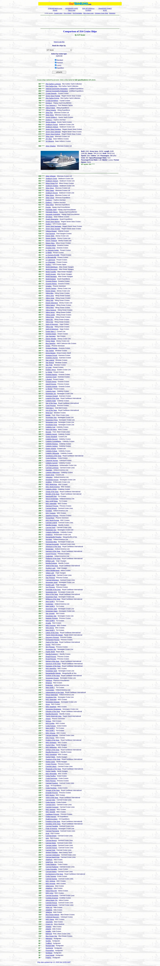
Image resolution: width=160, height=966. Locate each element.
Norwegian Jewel (52, 582)
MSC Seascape (51, 699)
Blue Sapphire (50, 343)
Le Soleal (49, 372)
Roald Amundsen (52, 819)
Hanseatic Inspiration (53, 214)
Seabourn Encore (52, 193)
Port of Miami (68, 13)
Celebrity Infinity (51, 489)
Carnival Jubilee (51, 845)
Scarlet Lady (50, 585)
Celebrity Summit (52, 463)
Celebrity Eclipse (51, 451)
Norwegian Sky (51, 649)
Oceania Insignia (51, 386)
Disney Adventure (52, 303)
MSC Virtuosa (50, 733)
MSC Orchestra (51, 742)
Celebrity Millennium (53, 472)
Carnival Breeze (51, 840)
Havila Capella (51, 771)
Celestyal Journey (52, 460)
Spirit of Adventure (52, 329)
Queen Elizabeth (51, 437)
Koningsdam (50, 690)
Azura (48, 704)
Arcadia (48, 623)
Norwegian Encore (52, 480)
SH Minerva (50, 141)
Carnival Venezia (51, 905)
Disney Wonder (51, 339)
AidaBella (49, 910)
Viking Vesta (50, 298)
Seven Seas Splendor (53, 132)
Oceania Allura (51, 245)
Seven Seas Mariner (53, 221)
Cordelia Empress (52, 898)
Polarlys (48, 957)
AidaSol (48, 929)
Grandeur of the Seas (53, 824)
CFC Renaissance (52, 465)
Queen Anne (50, 475)
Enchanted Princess (53, 640)
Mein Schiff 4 (50, 601)
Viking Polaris (50, 108)
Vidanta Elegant (51, 231)
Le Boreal (49, 389)
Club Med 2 (50, 408)
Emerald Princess (52, 793)
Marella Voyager (51, 525)
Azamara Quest (51, 377)
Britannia (49, 683)
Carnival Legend (51, 523)
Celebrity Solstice (52, 446)
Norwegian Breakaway (53, 709)
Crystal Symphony (52, 100)
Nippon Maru (50, 243)
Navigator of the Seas (53, 666)
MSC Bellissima (51, 747)
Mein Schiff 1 (50, 730)
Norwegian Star (51, 616)
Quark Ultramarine (52, 219)
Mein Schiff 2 (50, 728)
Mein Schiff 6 (50, 621)
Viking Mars (50, 307)
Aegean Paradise (52, 852)
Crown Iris (49, 924)
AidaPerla (49, 860)
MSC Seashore (51, 707)
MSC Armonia (50, 883)
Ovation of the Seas (52, 740)
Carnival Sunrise (51, 879)
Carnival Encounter (52, 544)
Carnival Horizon (51, 848)
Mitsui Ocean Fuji (52, 183)
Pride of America (51, 828)
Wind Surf (49, 413)
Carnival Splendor (52, 735)
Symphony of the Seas (53, 456)
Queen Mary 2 (51, 331)
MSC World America (53, 487)
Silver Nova (50, 115)
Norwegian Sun (51, 530)
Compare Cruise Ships (101, 13)
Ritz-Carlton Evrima (52, 98)
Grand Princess (51, 554)
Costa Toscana (51, 876)
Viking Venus (50, 312)
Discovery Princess (52, 637)
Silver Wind (50, 205)
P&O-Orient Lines (88, 13)
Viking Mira (49, 293)
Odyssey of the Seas (53, 711)
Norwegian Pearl (51, 597)
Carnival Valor (50, 800)
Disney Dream (51, 291)
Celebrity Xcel (50, 427)
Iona (47, 838)
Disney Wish (50, 236)
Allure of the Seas (52, 594)
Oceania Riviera (51, 281)
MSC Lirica (49, 893)
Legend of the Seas (52, 398)
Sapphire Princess (52, 515)
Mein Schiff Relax (52, 501)
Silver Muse (50, 195)
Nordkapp (49, 953)
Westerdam (50, 549)
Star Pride (49, 365)
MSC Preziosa (51, 625)
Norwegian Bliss (51, 542)
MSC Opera (50, 919)
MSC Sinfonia (50, 881)
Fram (47, 785)
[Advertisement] (80, 22)
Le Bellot (49, 252)
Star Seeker (50, 351)
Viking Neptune (51, 310)
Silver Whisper (51, 176)
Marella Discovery (52, 714)
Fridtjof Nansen (51, 816)
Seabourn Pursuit (52, 124)
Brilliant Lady (50, 561)
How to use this (59, 42)
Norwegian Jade (51, 609)
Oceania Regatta (51, 348)
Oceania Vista (50, 248)
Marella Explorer (51, 563)
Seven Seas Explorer (53, 134)
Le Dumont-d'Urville (52, 255)
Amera (48, 346)
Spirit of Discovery (52, 324)
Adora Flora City (51, 891)
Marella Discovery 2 (52, 752)
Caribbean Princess (52, 814)
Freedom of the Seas (53, 821)
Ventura (48, 721)
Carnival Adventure (52, 580)
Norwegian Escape (52, 678)
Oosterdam (49, 604)
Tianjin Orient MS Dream (54, 635)
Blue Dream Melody (52, 915)
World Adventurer (52, 267)
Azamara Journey (52, 358)
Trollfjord (49, 943)
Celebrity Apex (51, 391)
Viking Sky (49, 319)
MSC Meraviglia (51, 774)
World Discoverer (52, 269)
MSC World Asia (51, 484)
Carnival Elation (51, 871)
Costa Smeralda (51, 869)
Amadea (48, 286)
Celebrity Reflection (52, 532)
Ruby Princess (51, 781)
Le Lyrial (48, 367)
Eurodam (49, 511)
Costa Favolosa (51, 788)
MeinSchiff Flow (51, 496)
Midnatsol (49, 938)
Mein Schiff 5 (50, 630)
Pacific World (50, 652)
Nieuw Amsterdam (52, 499)
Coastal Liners (58, 13)
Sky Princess (50, 647)
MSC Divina (50, 628)
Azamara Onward (52, 396)
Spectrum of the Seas (53, 664)
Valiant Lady (50, 573)
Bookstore (112, 13)
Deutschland (50, 518)
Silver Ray (49, 112)
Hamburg (49, 680)
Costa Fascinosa (51, 778)
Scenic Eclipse (51, 122)
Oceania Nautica (51, 374)
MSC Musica (50, 795)
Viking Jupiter (50, 315)
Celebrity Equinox (52, 444)
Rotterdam (49, 685)
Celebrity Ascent (51, 434)
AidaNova (49, 888)
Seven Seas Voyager (53, 229)
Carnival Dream (51, 836)
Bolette (48, 415)
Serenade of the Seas (53, 589)
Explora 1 (49, 202)
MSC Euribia (50, 723)
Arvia (47, 833)
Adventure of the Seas (53, 546)
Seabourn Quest (51, 178)
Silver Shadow (51, 146)
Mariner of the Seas (52, 661)
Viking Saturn (50, 305)
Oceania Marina (51, 284)
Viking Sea (49, 322)
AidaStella (49, 922)
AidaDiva (49, 912)
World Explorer (51, 279)
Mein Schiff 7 (50, 687)
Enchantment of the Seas (54, 874)
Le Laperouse (50, 260)
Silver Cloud (50, 198)
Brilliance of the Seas (53, 599)
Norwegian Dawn (52, 611)
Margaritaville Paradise (53, 537)
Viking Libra (50, 296)
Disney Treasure (51, 241)
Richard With (50, 946)
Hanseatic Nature (52, 212)
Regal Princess (51, 656)
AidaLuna (49, 907)
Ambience (49, 534)
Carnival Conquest (52, 807)
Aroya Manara (50, 353)
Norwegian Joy (51, 393)
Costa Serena (50, 802)
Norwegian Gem (51, 592)
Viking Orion (50, 317)
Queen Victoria (51, 448)
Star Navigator (51, 336)
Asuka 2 (48, 264)
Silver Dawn (50, 190)
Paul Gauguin (50, 233)
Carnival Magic (51, 843)
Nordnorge (49, 948)
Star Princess (50, 578)
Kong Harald (50, 955)
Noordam (49, 539)
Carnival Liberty (51, 766)
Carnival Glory (51, 805)
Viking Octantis (51, 110)
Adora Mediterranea (52, 570)
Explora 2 (49, 200)
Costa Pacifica (51, 776)
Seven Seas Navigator (53, 226)
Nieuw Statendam (52, 695)
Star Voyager (50, 613)
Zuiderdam (49, 556)
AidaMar (48, 926)
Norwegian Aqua (51, 425)
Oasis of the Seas (52, 642)
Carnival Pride (50, 575)
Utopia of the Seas (52, 492)
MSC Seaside (50, 812)
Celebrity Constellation (53, 441)
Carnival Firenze (51, 903)
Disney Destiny (51, 238)
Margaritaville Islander (53, 673)
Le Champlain (50, 262)
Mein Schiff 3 (50, 606)
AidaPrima (49, 862)
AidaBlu (48, 931)
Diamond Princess (52, 506)
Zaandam (49, 470)
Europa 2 (49, 103)
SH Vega (49, 139)
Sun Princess (50, 587)
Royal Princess (51, 659)
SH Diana (49, 217)
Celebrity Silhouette (52, 453)
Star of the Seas (51, 403)
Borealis (48, 432)
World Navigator (51, 276)
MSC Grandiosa (51, 754)
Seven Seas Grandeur (53, 129)
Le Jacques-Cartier (52, 250)
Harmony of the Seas (53, 551)
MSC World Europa (52, 520)
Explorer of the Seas (53, 675)
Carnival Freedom (52, 783)
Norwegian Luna (51, 422)
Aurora (48, 644)
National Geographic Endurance (57, 91)
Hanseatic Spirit (51, 210)
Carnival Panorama (52, 831)
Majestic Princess (52, 618)
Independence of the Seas (55, 692)
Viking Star (49, 327)
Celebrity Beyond (52, 439)
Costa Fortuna (51, 726)
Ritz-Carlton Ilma (51, 86)
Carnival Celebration (53, 855)
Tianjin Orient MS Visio (53, 716)
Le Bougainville (51, 257)
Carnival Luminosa (52, 468)
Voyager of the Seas (53, 790)
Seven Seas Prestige (53, 96)
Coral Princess (51, 405)
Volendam (49, 477)
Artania (48, 719)
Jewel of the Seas (52, 566)
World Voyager (51, 274)
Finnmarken (50, 950)
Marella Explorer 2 (52, 654)
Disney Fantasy (51, 288)
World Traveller (51, 272)
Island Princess (51, 384)
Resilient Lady (50, 568)
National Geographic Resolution (57, 89)
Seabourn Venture (52, 127)
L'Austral (49, 379)
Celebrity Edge (51, 401)
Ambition (49, 482)
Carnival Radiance (52, 867)
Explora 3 (49, 120)
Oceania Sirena (51, 382)
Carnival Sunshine (52, 895)
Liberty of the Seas (52, 633)
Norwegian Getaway (53, 702)
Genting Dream (51, 334)
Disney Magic (50, 341)
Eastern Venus (51, 370)
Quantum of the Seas (53, 759)
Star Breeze (50, 362)
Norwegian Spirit (51, 671)
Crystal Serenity (51, 93)
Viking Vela (49, 300)
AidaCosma (50, 886)
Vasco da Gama (51, 429)
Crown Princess (51, 764)
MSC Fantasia (51, 513)
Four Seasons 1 (51, 105)
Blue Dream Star (51, 936)
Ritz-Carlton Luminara (53, 84)
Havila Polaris (50, 757)
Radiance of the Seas (53, 558)
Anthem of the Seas (52, 750)
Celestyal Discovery (52, 917)
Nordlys (48, 941)
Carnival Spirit (50, 527)
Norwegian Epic (51, 697)
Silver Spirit (50, 136)
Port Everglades (77, 13)
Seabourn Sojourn (52, 181)
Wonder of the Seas (52, 494)
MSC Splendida (51, 503)
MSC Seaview (50, 809)
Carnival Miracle (51, 508)
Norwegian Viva (51, 417)
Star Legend (50, 360)
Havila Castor (50, 762)
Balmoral (49, 934)
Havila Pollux (50, 745)
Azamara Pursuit (51, 355)
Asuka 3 (48, 224)
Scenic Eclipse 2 (51, 117)
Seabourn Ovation (52, 186)
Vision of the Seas (52, 797)
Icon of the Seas (51, 410)
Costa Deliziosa (51, 458)
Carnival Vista (50, 850)
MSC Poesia (50, 738)
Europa (48, 207)
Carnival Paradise (52, 826)
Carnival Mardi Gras (52, 857)
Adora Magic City (52, 900)
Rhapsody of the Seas (53, 769)
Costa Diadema (51, 864)
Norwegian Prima (52, 420)
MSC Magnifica (51, 668)
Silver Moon (50, 188)
